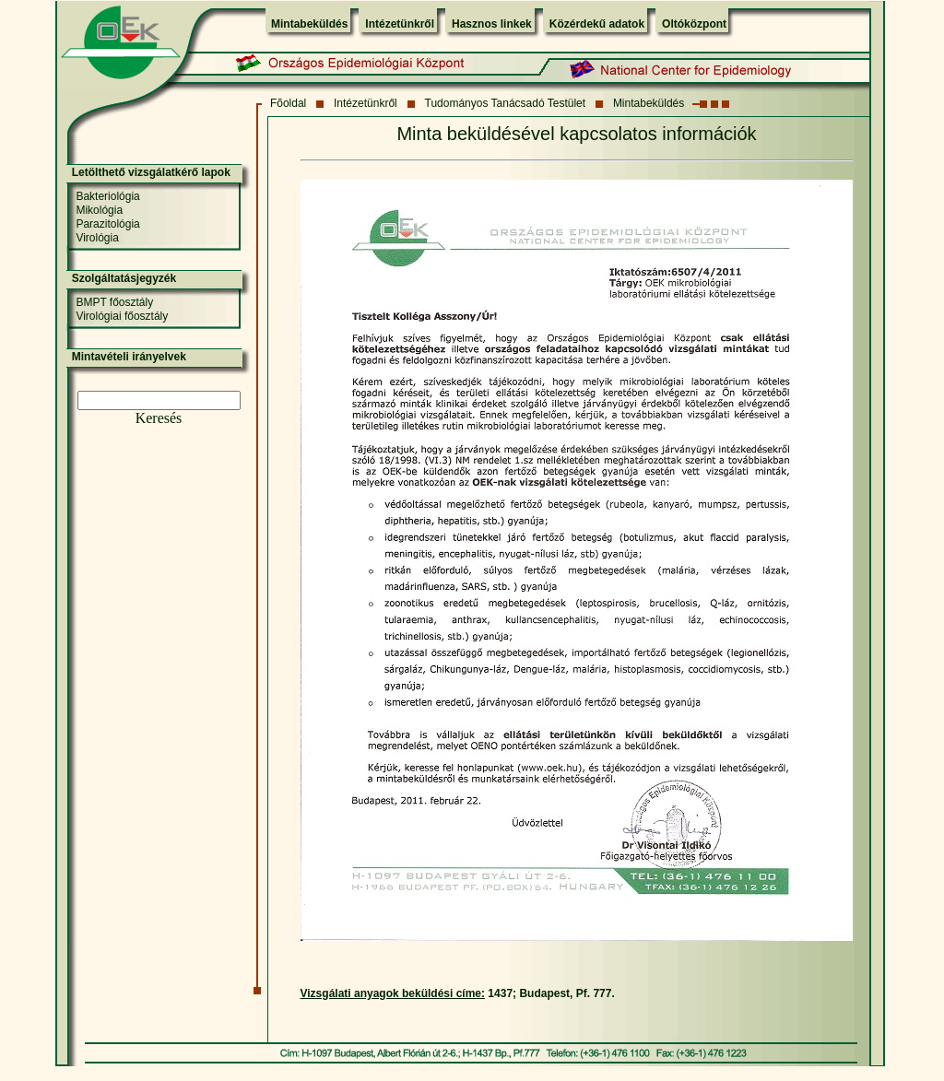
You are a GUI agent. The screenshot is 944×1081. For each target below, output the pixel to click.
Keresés (159, 418)
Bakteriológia (107, 196)
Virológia (97, 237)
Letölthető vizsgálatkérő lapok (151, 172)
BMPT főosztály (114, 302)
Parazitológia (107, 223)
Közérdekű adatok (596, 24)
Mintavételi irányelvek (129, 356)
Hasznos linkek (492, 24)
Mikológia (99, 210)
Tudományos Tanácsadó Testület (505, 103)
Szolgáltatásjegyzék (124, 278)
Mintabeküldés (309, 24)
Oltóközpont (694, 24)
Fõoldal (288, 103)
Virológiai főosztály (122, 316)
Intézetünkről (399, 24)
